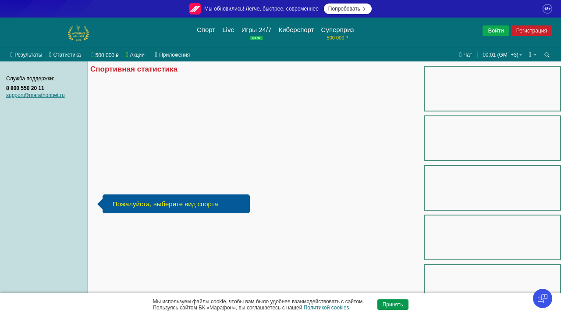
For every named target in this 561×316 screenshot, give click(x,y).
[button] (532, 54)
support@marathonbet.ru (35, 95)
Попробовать (347, 9)
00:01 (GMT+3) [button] (500, 55)
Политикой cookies (326, 308)
